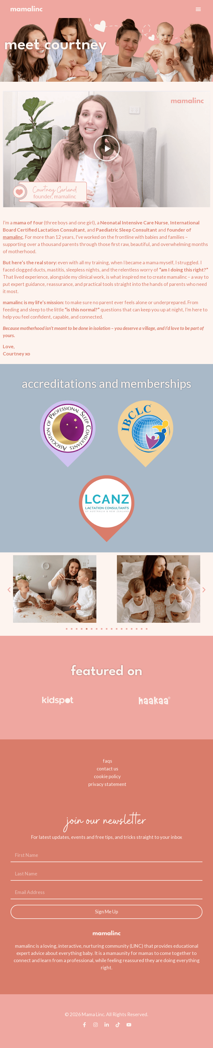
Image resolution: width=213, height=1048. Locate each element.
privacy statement (107, 784)
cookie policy (107, 776)
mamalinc (13, 237)
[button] (198, 9)
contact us (107, 769)
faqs (107, 761)
